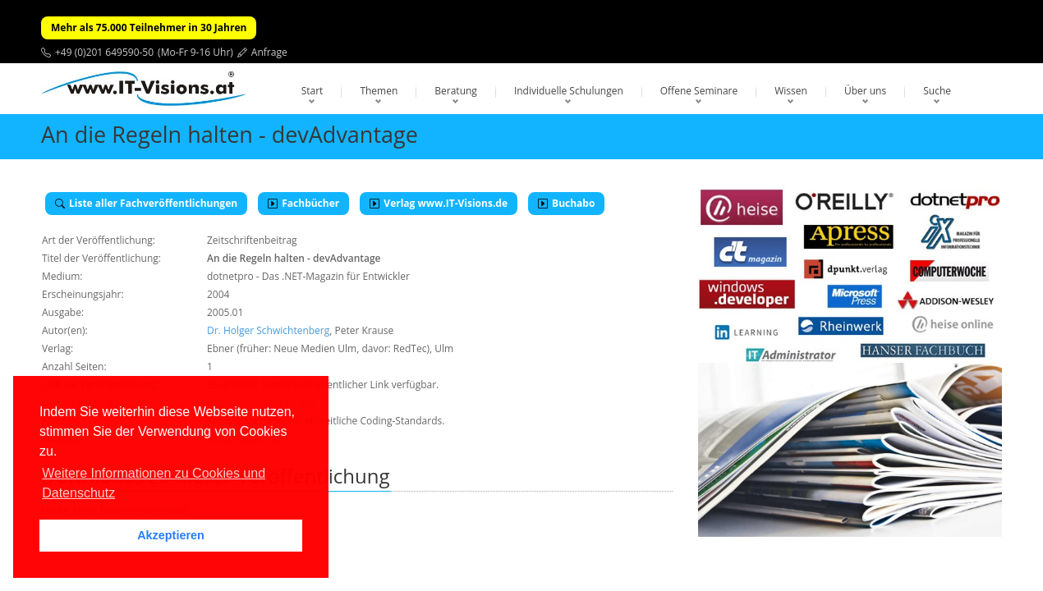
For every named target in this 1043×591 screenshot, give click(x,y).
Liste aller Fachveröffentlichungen (146, 203)
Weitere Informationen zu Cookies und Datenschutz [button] (153, 483)
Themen (378, 91)
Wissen (790, 91)
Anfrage (269, 52)
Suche (937, 91)
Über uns (865, 91)
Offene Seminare (699, 91)
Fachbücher (303, 203)
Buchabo (566, 203)
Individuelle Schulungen (568, 91)
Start (312, 91)
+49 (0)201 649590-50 (104, 52)
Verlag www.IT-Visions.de (439, 203)
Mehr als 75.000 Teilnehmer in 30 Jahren (148, 27)
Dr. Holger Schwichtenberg (268, 330)
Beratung (455, 91)
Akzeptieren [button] (170, 535)
